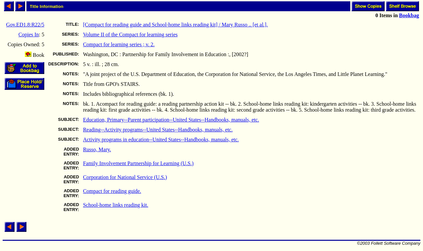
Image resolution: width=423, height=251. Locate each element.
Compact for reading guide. (112, 191)
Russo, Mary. (97, 149)
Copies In (29, 34)
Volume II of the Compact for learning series (130, 34)
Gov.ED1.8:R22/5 (25, 24)
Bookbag (409, 15)
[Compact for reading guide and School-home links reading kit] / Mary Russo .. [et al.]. (175, 24)
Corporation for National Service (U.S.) (125, 177)
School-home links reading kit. (115, 205)
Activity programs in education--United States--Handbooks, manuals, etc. (161, 139)
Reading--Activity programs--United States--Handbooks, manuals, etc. (158, 129)
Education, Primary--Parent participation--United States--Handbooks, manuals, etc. (171, 120)
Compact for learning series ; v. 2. (119, 44)
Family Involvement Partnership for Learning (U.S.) (138, 163)
